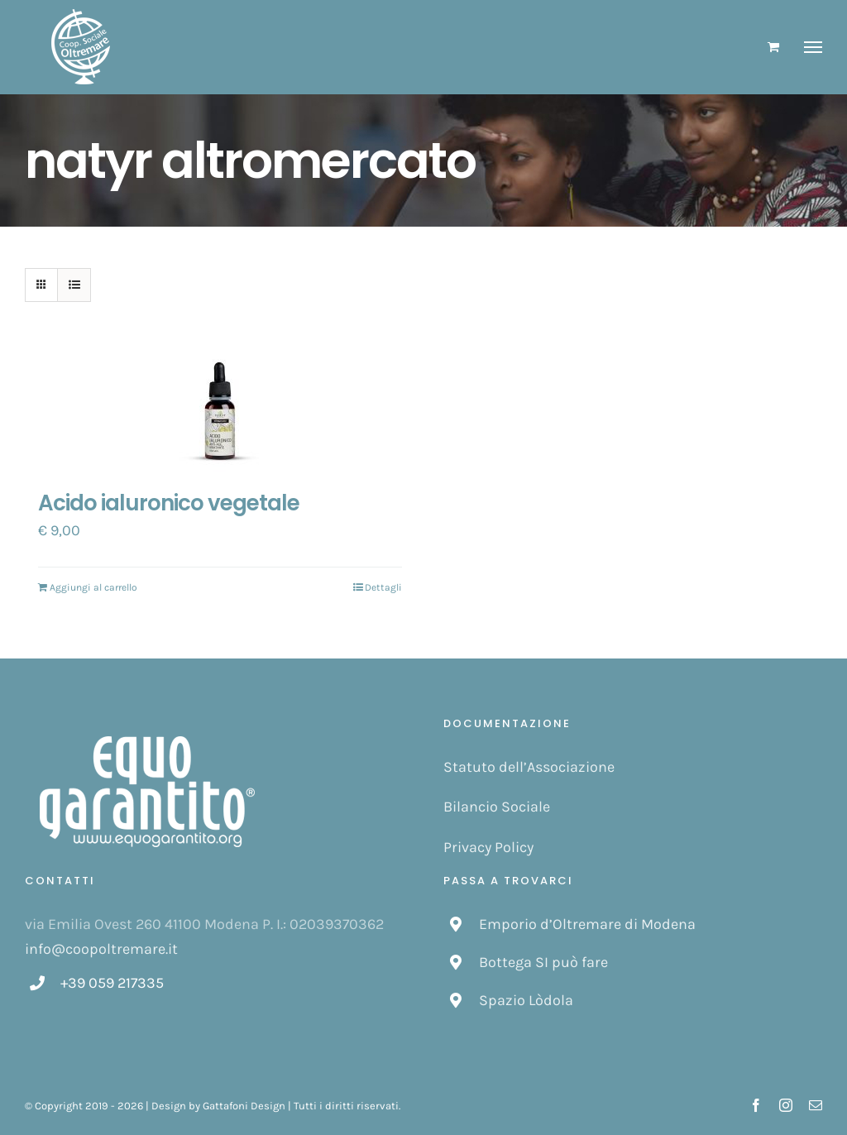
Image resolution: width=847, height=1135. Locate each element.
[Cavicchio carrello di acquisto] (773, 47)
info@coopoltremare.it (101, 949)
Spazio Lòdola (526, 1000)
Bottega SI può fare (543, 962)
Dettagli (383, 587)
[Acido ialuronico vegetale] (220, 412)
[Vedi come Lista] (74, 285)
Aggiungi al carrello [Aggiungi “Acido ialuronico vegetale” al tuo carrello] (93, 587)
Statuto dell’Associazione (529, 767)
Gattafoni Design (244, 1105)
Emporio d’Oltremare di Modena (587, 924)
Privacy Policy (488, 847)
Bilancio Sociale (496, 806)
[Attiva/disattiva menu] (813, 47)
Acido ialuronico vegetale (168, 503)
